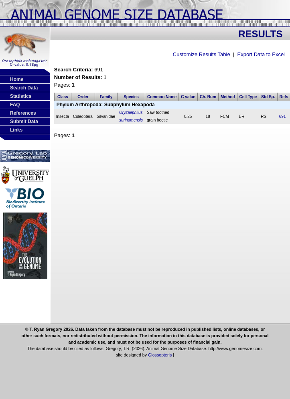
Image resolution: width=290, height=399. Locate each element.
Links (16, 130)
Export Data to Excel (261, 54)
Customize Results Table (201, 54)
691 (282, 116)
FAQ (15, 104)
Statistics (20, 96)
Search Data (24, 88)
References (23, 113)
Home (16, 79)
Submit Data (24, 121)
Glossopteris (160, 354)
